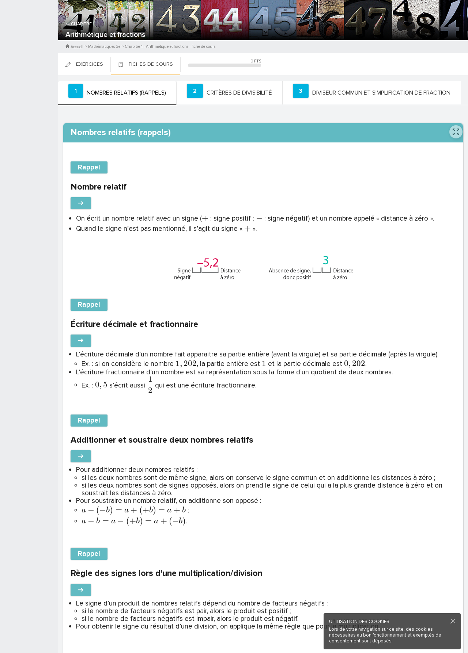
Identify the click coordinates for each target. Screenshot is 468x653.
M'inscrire (29, 33)
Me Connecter (29, 44)
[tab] (115, 92)
